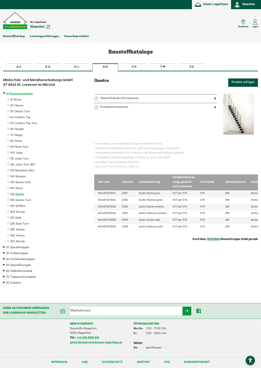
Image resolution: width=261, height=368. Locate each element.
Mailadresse (81, 311)
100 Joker (16, 153)
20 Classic (16, 106)
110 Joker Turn (19, 159)
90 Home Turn (19, 147)
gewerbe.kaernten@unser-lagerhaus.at (96, 342)
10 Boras (15, 100)
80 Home (16, 141)
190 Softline (17, 206)
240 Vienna (17, 236)
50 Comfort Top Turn (23, 123)
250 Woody (17, 241)
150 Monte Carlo (20, 182)
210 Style (15, 218)
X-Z (191, 67)
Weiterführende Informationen (119, 98)
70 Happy (16, 135)
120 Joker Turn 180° (22, 165)
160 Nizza (16, 188)
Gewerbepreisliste (76, 36)
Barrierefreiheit (197, 362)
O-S (134, 67)
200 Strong (17, 212)
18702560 (213, 239)
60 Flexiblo (17, 129)
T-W (163, 67)
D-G (47, 67)
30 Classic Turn (20, 111)
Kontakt (143, 362)
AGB (85, 362)
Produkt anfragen (243, 82)
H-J (76, 67)
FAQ (167, 362)
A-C (19, 67)
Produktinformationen (114, 107)
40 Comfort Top (20, 117)
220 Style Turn (19, 224)
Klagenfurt (40, 27)
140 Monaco (18, 176)
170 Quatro (17, 194)
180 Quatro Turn (20, 200)
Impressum (59, 362)
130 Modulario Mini (22, 171)
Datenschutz (112, 362)
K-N (105, 67)
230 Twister (17, 230)
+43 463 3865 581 (87, 338)
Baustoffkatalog (14, 36)
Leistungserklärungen (44, 36)
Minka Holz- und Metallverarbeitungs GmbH (45, 83)
